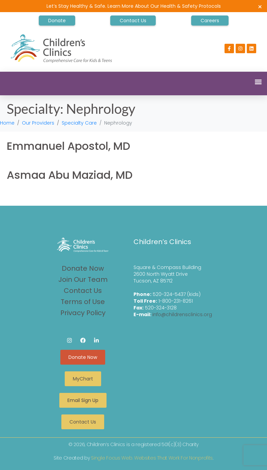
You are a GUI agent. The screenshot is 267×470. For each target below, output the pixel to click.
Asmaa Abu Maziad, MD (69, 174)
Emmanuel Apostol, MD (68, 146)
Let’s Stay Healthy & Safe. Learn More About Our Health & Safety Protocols (134, 6)
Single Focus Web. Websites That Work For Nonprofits (152, 458)
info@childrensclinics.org (182, 314)
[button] (258, 81)
